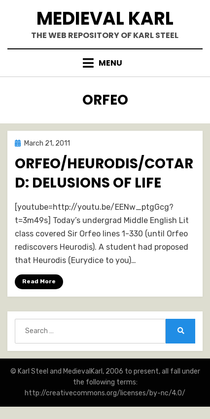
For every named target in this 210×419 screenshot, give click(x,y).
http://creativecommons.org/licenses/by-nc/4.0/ (105, 393)
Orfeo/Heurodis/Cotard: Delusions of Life (104, 173)
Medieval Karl (105, 18)
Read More (39, 281)
